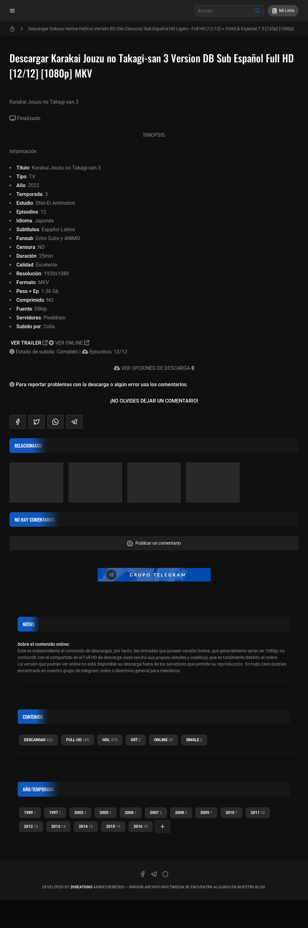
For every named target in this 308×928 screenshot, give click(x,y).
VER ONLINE (69, 343)
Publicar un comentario (154, 543)
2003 (80, 813)
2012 (31, 826)
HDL (109, 740)
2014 (86, 826)
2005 (105, 813)
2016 (141, 826)
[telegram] (74, 422)
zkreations (81, 887)
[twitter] (36, 422)
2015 (113, 826)
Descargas (38, 740)
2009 (206, 813)
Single (194, 740)
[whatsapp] (55, 422)
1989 (30, 813)
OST (136, 740)
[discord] (165, 874)
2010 (231, 813)
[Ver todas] (162, 826)
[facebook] (17, 422)
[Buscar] (257, 11)
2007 (156, 813)
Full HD (77, 740)
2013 (58, 826)
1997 (55, 813)
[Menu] (12, 10)
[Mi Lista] (283, 10)
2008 (181, 813)
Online (163, 740)
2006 (131, 813)
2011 (258, 813)
